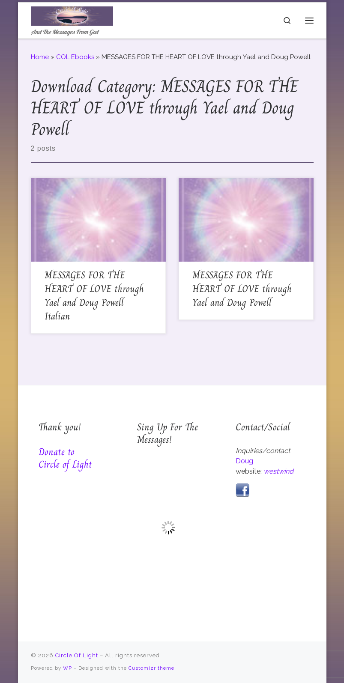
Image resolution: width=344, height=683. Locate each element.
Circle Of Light (76, 655)
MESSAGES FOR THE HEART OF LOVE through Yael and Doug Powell (242, 289)
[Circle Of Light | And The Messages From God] (72, 15)
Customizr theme (151, 668)
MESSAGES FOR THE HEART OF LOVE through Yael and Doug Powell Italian (94, 296)
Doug (244, 461)
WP (67, 668)
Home (40, 57)
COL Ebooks (75, 57)
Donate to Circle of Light (65, 458)
